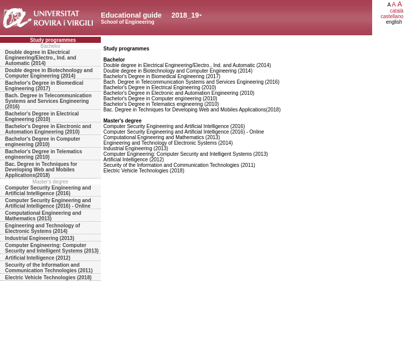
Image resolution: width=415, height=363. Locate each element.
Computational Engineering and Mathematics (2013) (43, 215)
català (396, 11)
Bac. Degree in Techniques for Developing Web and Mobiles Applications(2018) (41, 169)
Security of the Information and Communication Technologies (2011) (49, 267)
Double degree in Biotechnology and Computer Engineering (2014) (49, 73)
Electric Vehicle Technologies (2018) (48, 277)
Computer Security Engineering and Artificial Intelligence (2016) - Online (48, 203)
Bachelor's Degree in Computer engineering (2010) (42, 141)
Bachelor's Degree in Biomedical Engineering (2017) (44, 85)
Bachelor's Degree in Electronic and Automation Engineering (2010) (48, 129)
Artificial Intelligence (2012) (38, 258)
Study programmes (53, 40)
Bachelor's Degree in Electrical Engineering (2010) (42, 116)
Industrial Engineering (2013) (39, 238)
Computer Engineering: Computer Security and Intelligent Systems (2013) (52, 248)
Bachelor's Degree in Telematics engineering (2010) (43, 154)
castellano (392, 16)
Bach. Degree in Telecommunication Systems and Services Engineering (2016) (48, 101)
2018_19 (185, 15)
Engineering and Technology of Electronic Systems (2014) (42, 228)
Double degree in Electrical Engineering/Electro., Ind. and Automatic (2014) (40, 57)
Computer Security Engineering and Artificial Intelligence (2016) (48, 190)
